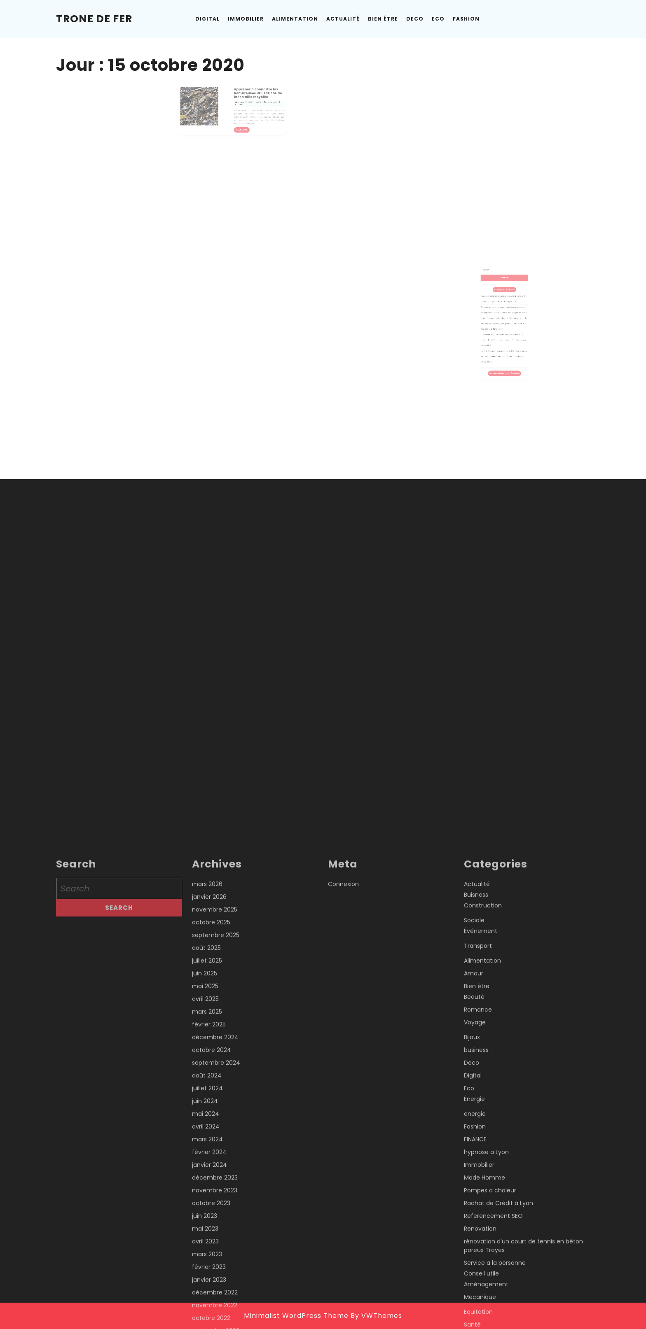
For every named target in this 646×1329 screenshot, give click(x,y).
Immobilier (246, 18)
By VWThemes (376, 1315)
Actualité (343, 18)
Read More (239, 117)
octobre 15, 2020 (240, 99)
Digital (207, 18)
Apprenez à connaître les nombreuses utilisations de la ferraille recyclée (247, 94)
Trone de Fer (94, 19)
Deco (415, 18)
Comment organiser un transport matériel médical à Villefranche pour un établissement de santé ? (504, 338)
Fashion (466, 18)
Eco (438, 18)
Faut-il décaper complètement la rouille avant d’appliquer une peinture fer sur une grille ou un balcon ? (504, 348)
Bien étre (383, 18)
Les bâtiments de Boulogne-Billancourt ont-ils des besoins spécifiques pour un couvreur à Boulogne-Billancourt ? (504, 328)
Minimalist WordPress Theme (296, 1315)
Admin (248, 99)
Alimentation (295, 18)
